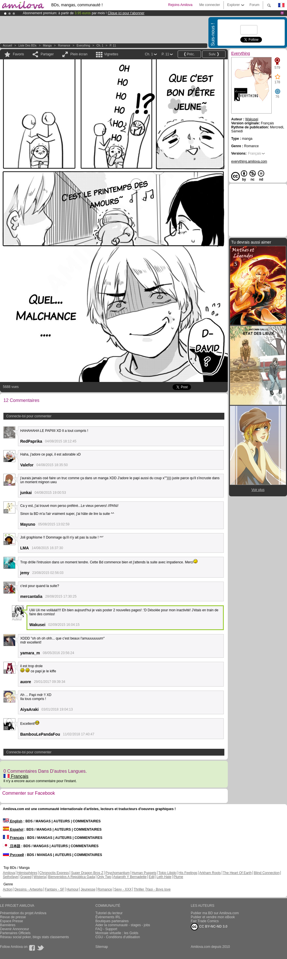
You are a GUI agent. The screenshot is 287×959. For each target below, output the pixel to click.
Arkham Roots (210, 873)
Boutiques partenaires (112, 921)
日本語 (11, 846)
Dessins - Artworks (29, 889)
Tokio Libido (167, 873)
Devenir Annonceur (14, 929)
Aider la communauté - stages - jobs (122, 925)
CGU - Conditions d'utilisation (117, 937)
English (12, 821)
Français (15, 776)
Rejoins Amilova (180, 5)
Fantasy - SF (54, 889)
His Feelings (188, 873)
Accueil (7, 45)
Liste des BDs (27, 45)
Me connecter (209, 5)
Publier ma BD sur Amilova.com (215, 913)
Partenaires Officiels (15, 933)
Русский (13, 855)
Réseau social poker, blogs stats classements (34, 937)
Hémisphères (27, 873)
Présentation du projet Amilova (23, 913)
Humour (72, 889)
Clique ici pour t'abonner (126, 13)
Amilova (9, 873)
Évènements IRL (108, 917)
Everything (83, 45)
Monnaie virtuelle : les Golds (116, 933)
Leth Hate (164, 877)
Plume (178, 877)
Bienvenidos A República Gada (71, 877)
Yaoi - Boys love (158, 889)
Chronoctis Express (54, 873)
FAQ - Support (106, 929)
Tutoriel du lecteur (109, 913)
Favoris (18, 54)
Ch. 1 (100, 45)
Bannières (7, 925)
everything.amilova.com (249, 161)
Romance (64, 45)
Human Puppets (144, 873)
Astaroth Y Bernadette (130, 877)
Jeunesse (88, 889)
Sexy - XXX (123, 889)
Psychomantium (117, 873)
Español (13, 829)
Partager (47, 54)
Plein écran (78, 54)
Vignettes (111, 54)
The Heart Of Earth (237, 873)
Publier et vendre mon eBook (213, 917)
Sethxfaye (10, 877)
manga (47, 45)
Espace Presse (11, 921)
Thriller (139, 889)
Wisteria (40, 877)
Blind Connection (267, 873)
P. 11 (113, 45)
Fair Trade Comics (205, 921)
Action (7, 889)
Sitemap (101, 947)
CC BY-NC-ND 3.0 (209, 926)
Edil (151, 877)
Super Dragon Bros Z (87, 873)
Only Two (104, 877)
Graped (26, 877)
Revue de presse (13, 917)
